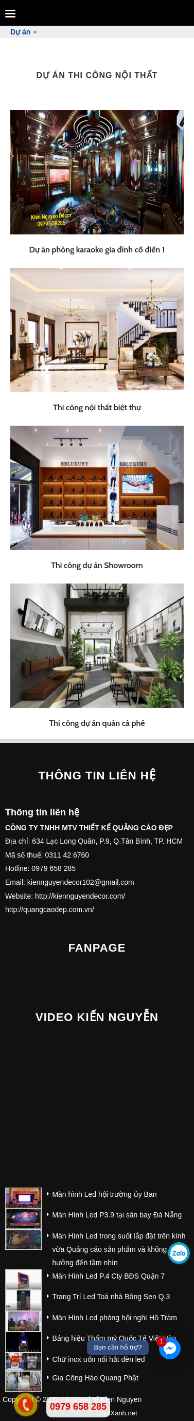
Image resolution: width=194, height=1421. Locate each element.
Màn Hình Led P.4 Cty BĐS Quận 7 (108, 1276)
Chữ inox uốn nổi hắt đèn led (98, 1359)
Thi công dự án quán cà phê (97, 723)
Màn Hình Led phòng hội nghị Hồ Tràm (114, 1318)
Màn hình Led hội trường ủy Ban (104, 1194)
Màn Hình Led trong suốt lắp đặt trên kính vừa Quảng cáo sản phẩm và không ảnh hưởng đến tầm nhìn (118, 1249)
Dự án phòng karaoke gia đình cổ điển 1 (97, 249)
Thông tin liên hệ (96, 775)
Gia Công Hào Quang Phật (95, 1378)
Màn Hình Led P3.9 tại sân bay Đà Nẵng (117, 1215)
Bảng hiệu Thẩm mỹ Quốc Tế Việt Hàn (114, 1338)
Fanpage (97, 947)
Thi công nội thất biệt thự (96, 407)
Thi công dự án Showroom (97, 565)
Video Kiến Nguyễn (97, 1017)
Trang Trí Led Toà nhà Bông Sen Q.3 (111, 1296)
